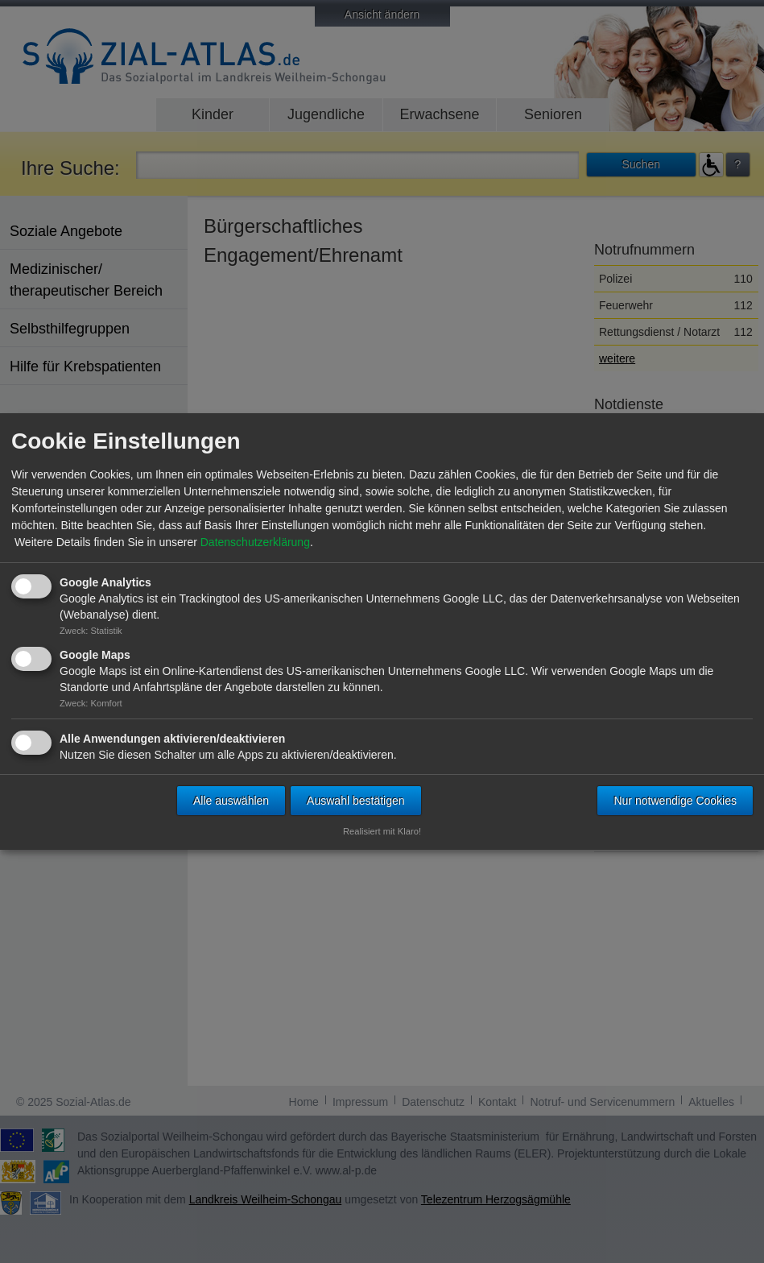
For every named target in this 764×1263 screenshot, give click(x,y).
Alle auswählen (231, 800)
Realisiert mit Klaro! (382, 831)
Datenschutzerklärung (255, 542)
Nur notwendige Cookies (675, 800)
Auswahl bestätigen (355, 800)
